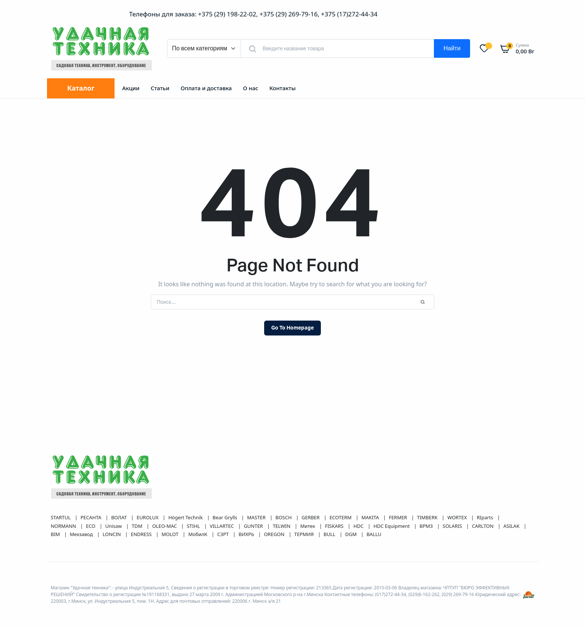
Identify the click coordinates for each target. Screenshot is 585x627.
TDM (138, 526)
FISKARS (335, 526)
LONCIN (112, 534)
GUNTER (254, 526)
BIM (56, 534)
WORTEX (457, 517)
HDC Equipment (392, 526)
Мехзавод (82, 534)
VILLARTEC (222, 526)
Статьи (160, 88)
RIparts (485, 517)
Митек (308, 526)
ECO (91, 526)
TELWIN (282, 526)
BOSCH (284, 517)
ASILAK (511, 526)
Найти (452, 48)
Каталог (80, 88)
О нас (250, 88)
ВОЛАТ (119, 517)
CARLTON (483, 526)
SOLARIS (453, 526)
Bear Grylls (225, 517)
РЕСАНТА (92, 517)
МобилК (198, 534)
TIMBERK (428, 517)
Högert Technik (186, 517)
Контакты (282, 88)
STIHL (194, 526)
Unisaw (114, 526)
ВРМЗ (427, 526)
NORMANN (64, 526)
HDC (359, 526)
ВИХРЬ (246, 534)
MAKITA (371, 517)
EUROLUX (148, 517)
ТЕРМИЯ (304, 534)
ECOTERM (341, 517)
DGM (351, 534)
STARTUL (61, 517)
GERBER (311, 517)
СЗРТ (223, 534)
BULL (330, 534)
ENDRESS (142, 534)
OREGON (275, 534)
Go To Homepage (292, 328)
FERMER (398, 517)
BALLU (373, 534)
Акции (130, 88)
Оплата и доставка (206, 88)
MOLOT (171, 534)
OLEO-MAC (165, 526)
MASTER (257, 517)
